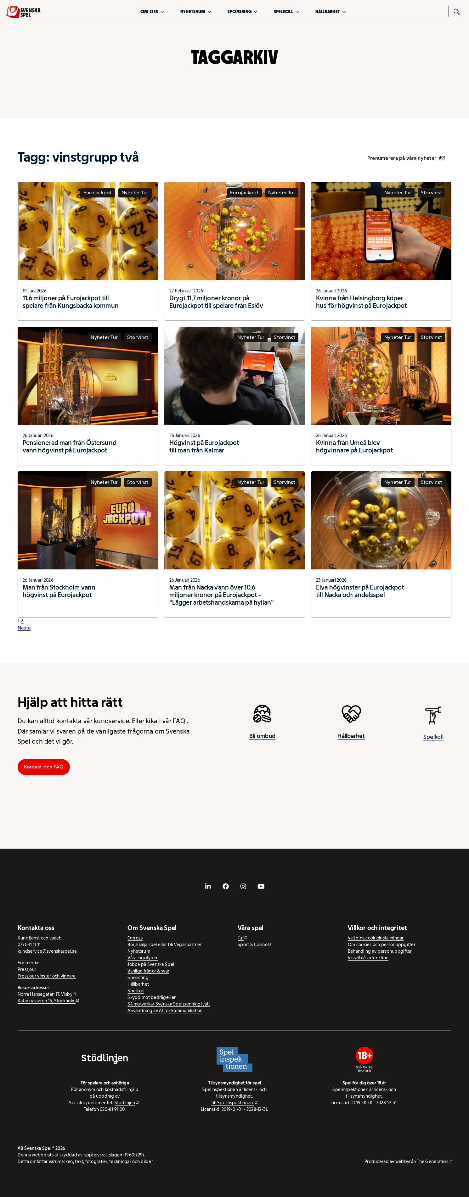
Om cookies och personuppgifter (381, 944)
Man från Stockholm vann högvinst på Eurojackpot (59, 591)
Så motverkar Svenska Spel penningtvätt (168, 1004)
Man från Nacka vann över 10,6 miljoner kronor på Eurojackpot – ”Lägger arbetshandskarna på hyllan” (221, 595)
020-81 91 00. (113, 1109)
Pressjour (27, 969)
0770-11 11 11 (29, 944)
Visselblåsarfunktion (368, 958)
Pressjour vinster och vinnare (47, 976)
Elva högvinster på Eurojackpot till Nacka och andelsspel (360, 591)
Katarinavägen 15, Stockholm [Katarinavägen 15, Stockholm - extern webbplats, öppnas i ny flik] (47, 1001)
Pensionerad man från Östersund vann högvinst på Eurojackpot (69, 446)
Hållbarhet (331, 11)
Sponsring (243, 11)
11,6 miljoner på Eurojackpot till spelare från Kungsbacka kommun (71, 301)
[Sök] (457, 11)
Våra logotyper (142, 958)
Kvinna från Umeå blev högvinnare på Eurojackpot (354, 446)
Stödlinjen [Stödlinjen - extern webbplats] (125, 1103)
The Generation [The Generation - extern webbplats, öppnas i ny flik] (432, 1161)
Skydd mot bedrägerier (151, 997)
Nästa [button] (24, 628)
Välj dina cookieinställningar (376, 938)
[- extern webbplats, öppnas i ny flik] (208, 886)
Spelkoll (286, 11)
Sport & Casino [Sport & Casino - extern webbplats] (253, 944)
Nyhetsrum (196, 11)
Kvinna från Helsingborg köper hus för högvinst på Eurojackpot (361, 301)
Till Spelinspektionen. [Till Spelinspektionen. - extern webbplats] (232, 1103)
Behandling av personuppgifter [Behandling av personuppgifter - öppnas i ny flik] (380, 951)
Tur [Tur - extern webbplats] (241, 938)
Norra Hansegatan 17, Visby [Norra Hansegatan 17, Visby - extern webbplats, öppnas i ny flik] (45, 994)
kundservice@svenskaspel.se (47, 951)
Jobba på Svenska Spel (150, 964)
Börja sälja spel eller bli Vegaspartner (164, 944)
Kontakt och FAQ (44, 767)
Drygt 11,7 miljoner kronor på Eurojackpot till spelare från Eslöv (216, 301)
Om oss (152, 11)
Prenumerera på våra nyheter (406, 158)
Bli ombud (262, 740)
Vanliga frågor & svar (148, 971)
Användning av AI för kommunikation (164, 1010)
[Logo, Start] (23, 12)
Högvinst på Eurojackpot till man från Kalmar (204, 446)
